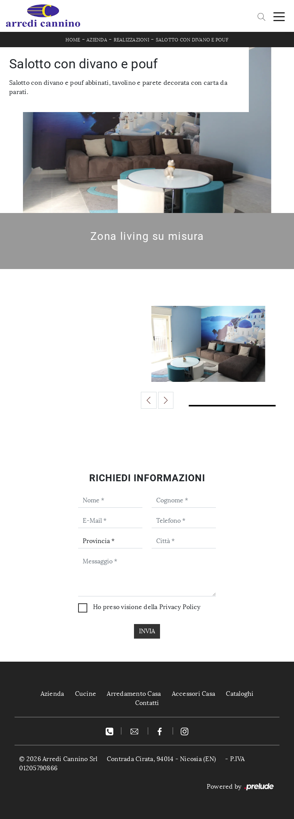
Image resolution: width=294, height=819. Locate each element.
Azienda (97, 40)
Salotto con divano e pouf (192, 40)
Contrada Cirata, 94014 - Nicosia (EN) (161, 759)
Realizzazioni (131, 40)
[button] (149, 400)
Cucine (85, 693)
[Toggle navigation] (279, 16)
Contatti (147, 703)
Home (72, 40)
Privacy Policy (180, 607)
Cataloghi (239, 693)
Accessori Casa (194, 693)
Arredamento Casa (134, 693)
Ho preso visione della (146, 607)
